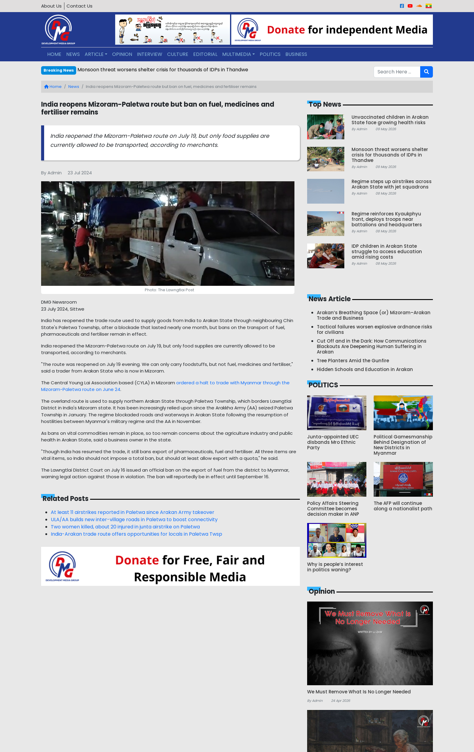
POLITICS (270, 54)
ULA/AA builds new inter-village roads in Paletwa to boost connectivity (134, 519)
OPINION (122, 54)
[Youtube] (410, 6)
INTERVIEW (149, 54)
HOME (54, 54)
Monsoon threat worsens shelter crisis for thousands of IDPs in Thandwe (162, 69)
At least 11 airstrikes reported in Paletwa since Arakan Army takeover (132, 512)
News (73, 86)
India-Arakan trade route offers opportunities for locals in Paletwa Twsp (136, 534)
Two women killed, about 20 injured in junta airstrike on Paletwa (125, 526)
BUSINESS (296, 54)
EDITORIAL (205, 54)
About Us (51, 6)
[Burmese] (429, 6)
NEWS (73, 54)
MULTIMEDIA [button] (236, 54)
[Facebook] (402, 6)
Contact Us (80, 6)
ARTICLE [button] (94, 54)
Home (53, 86)
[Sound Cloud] (419, 6)
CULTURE (177, 54)
